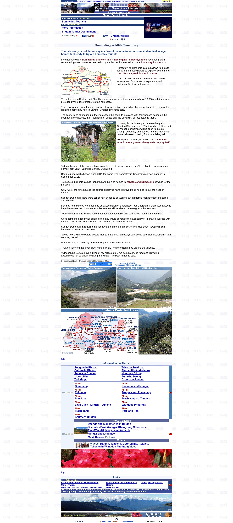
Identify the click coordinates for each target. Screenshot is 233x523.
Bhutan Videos (120, 35)
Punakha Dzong (131, 376)
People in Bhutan (85, 373)
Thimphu (80, 392)
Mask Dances (96, 437)
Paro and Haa (130, 410)
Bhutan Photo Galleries (136, 370)
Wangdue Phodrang (134, 404)
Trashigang (82, 410)
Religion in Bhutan (85, 367)
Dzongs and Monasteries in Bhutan (109, 424)
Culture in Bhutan (85, 370)
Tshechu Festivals (133, 367)
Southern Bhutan (85, 417)
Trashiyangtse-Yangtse (136, 398)
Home (79, 1)
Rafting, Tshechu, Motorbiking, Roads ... (125, 443)
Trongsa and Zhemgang (136, 392)
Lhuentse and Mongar (135, 386)
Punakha (80, 398)
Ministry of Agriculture (152, 482)
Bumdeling (130, 1)
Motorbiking (81, 376)
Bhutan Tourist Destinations (79, 31)
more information (72, 27)
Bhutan (87, 1)
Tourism (108, 1)
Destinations (97, 1)
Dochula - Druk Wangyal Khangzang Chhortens (117, 427)
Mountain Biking (132, 373)
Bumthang (81, 386)
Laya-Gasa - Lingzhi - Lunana (93, 404)
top (63, 358)
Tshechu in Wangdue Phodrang (109, 446)
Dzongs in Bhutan (133, 379)
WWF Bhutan (112, 487)
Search (166, 1)
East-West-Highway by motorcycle (109, 430)
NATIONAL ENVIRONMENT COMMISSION (81, 487)
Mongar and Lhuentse (101, 433)
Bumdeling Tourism (74, 21)
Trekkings (80, 379)
